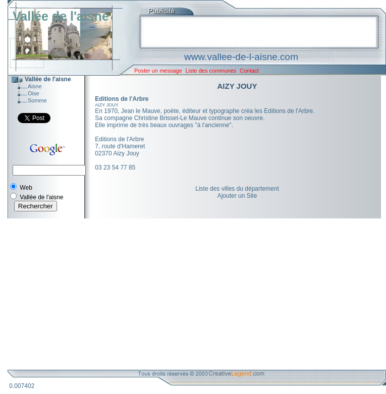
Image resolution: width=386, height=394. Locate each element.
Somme (37, 100)
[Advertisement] (189, 294)
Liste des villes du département (237, 188)
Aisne (35, 86)
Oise (33, 93)
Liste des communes (210, 71)
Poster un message (158, 71)
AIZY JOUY (106, 104)
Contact (249, 71)
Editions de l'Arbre (121, 98)
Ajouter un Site (237, 195)
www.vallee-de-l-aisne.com (241, 56)
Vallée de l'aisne (61, 16)
